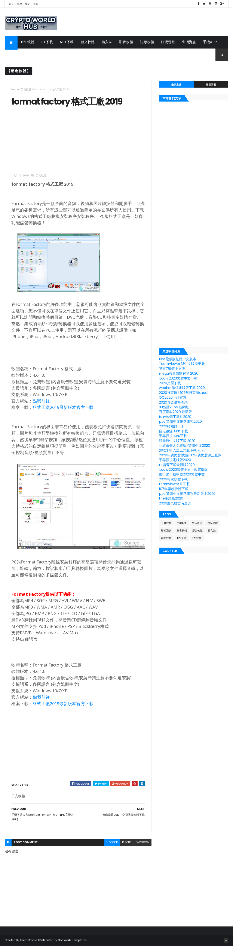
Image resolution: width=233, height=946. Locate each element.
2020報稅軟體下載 (173, 479)
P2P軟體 (28, 41)
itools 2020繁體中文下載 (178, 378)
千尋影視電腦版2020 (175, 459)
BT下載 (47, 41)
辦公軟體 (88, 41)
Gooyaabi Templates (72, 940)
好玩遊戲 (168, 41)
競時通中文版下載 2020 (177, 440)
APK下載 (67, 41)
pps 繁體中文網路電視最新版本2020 (187, 493)
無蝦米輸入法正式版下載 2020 (182, 450)
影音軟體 (126, 41)
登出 (35, 4)
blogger (112, 842)
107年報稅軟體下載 (173, 488)
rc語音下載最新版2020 (177, 464)
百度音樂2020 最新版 (175, 411)
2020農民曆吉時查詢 (175, 503)
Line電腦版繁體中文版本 (177, 359)
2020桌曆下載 (170, 383)
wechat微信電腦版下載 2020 (182, 387)
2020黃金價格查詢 (173, 402)
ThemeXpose (28, 940)
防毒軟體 (147, 41)
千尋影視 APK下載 (173, 435)
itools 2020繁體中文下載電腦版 (183, 469)
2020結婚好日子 (171, 426)
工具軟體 (15, 54)
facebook (142, 842)
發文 (27, 4)
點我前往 (41, 401)
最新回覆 (211, 84)
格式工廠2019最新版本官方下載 (63, 407)
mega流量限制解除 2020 (178, 373)
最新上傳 (176, 84)
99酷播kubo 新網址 (174, 407)
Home (15, 89)
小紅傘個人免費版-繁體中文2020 (184, 445)
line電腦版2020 (171, 498)
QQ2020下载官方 (172, 397)
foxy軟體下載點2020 (175, 416)
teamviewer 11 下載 (174, 483)
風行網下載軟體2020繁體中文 (182, 474)
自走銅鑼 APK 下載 (173, 431)
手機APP (210, 41)
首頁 (11, 4)
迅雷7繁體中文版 (172, 368)
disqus (127, 842)
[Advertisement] (47, 139)
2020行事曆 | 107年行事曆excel (183, 392)
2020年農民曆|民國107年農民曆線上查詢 (190, 455)
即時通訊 (166, 530)
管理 (19, 4)
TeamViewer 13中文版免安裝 (182, 363)
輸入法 (107, 41)
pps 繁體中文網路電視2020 (180, 421)
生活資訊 (189, 41)
